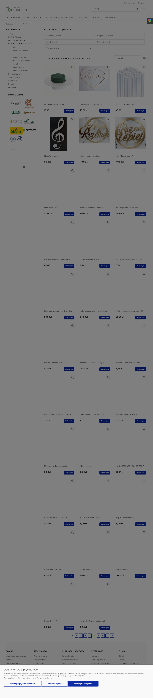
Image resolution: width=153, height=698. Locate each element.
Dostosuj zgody (54, 684)
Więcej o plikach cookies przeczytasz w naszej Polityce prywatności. (28, 678)
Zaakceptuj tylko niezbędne (22, 684)
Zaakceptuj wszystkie (83, 684)
